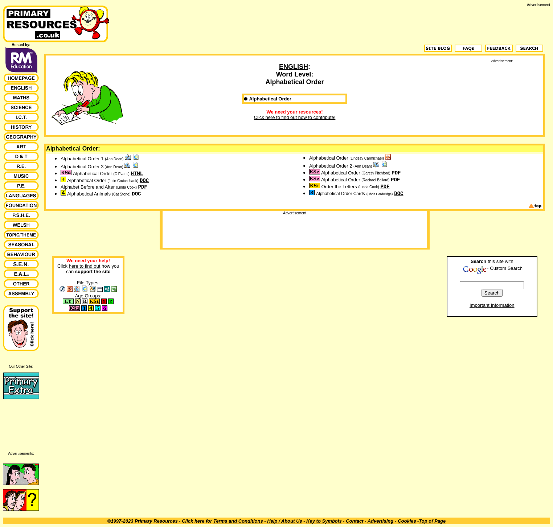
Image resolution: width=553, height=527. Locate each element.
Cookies (407, 521)
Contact (354, 521)
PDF (142, 187)
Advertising (381, 521)
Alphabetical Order (270, 99)
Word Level (293, 74)
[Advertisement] (418, 23)
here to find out (85, 266)
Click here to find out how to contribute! (295, 117)
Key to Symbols (324, 521)
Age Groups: (88, 296)
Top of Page (432, 521)
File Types (87, 282)
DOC (144, 181)
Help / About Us (284, 521)
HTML (137, 174)
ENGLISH (293, 66)
